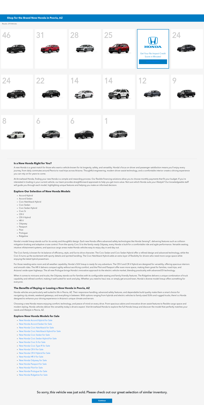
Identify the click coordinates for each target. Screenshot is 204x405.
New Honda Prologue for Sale (33, 371)
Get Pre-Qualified (153, 62)
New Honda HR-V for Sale (31, 357)
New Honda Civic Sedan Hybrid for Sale (38, 339)
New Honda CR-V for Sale (31, 350)
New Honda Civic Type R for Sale (34, 346)
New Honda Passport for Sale (33, 364)
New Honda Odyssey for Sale (33, 361)
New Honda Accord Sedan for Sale (35, 324)
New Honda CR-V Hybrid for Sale (34, 353)
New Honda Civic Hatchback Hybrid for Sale (40, 331)
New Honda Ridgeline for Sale (33, 375)
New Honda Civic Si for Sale (32, 342)
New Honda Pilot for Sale (31, 368)
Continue (102, 401)
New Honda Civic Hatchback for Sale (36, 328)
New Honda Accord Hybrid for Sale (35, 320)
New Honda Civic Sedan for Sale (34, 335)
